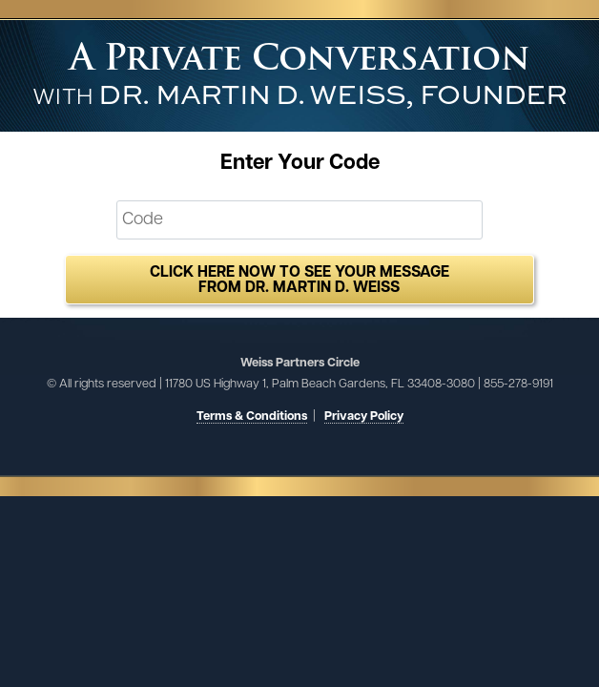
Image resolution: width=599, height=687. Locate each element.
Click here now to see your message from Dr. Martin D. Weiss (299, 280)
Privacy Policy (363, 416)
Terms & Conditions (251, 416)
